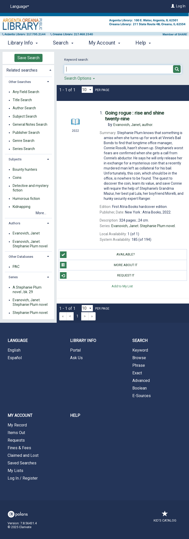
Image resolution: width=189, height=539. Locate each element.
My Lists (15, 470)
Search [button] (63, 42)
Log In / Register (23, 478)
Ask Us (76, 357)
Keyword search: (76, 59)
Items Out (16, 432)
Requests (16, 440)
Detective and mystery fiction (31, 188)
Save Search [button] (28, 57)
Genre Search (23, 141)
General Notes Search (30, 124)
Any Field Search (26, 92)
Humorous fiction (26, 199)
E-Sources (141, 395)
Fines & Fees (19, 447)
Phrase (138, 365)
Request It (97, 275)
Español (15, 357)
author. (133, 125)
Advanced (141, 380)
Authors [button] (14, 223)
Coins (17, 178)
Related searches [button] (21, 70)
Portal (75, 350)
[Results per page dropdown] (87, 90)
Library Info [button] (23, 42)
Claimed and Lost (23, 455)
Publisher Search (26, 133)
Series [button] (13, 277)
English (14, 350)
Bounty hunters (25, 169)
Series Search (24, 149)
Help (75, 415)
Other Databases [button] (21, 256)
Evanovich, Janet (26, 233)
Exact (137, 373)
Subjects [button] (15, 159)
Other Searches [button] (20, 82)
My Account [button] (104, 42)
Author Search (24, 108)
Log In (180, 6)
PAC (16, 267)
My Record (17, 425)
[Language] (19, 7)
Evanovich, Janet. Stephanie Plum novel (30, 244)
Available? (97, 254)
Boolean (139, 388)
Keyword (140, 350)
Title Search (22, 100)
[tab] (28, 69)
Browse (139, 357)
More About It (99, 265)
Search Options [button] (79, 78)
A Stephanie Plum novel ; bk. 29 (27, 289)
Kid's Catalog (165, 517)
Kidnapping (21, 207)
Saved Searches (22, 463)
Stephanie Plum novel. (30, 313)
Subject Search (25, 116)
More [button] (145, 43)
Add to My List (122, 286)
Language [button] (18, 340)
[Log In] (173, 6)
